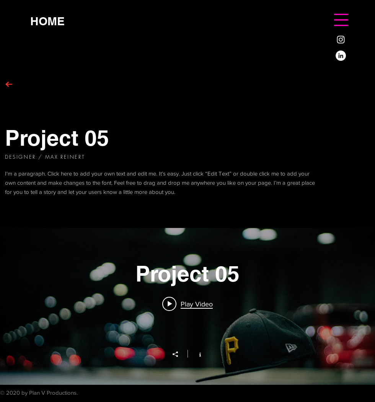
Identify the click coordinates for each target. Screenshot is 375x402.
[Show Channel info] (196, 354)
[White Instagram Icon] (341, 39)
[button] (341, 20)
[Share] (179, 354)
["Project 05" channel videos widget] (187, 306)
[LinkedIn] (341, 55)
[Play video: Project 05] (187, 303)
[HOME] (47, 21)
